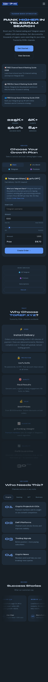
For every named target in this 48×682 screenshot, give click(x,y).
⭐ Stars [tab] (13, 167)
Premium (24, 280)
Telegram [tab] (13, 171)
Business (39, 499)
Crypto (8, 499)
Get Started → (24, 48)
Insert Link (9, 205)
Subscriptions (24, 286)
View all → (24, 292)
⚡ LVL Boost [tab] (35, 167)
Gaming (19, 499)
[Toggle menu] (44, 4)
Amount (8, 214)
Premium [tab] (35, 171)
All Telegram (24, 274)
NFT (29, 499)
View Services (24, 56)
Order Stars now (18, 198)
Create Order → (24, 250)
